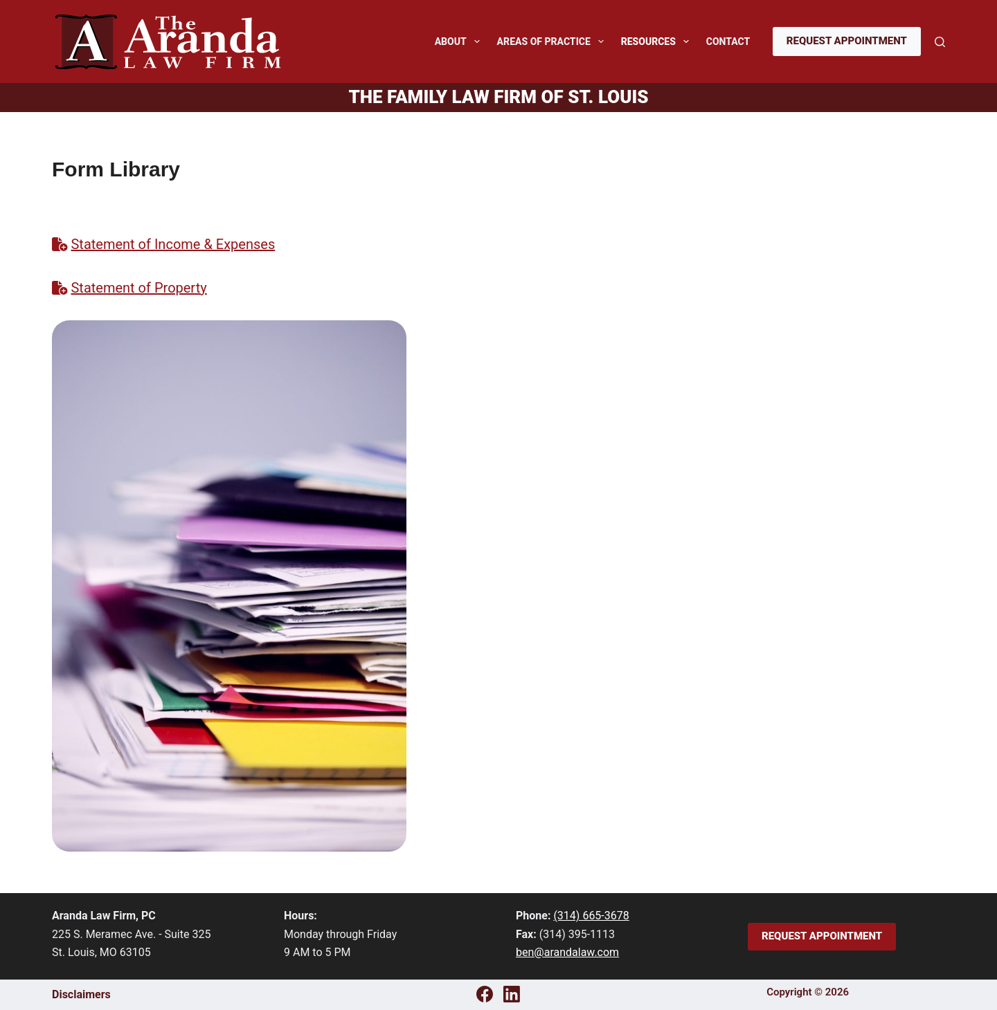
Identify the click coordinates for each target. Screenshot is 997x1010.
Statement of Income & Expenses (173, 244)
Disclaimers (81, 994)
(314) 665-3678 (591, 915)
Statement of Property (138, 287)
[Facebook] (484, 994)
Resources (657, 41)
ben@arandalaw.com (567, 952)
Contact (728, 41)
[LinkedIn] (511, 994)
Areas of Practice (553, 41)
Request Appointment (847, 41)
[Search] (940, 42)
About (460, 41)
